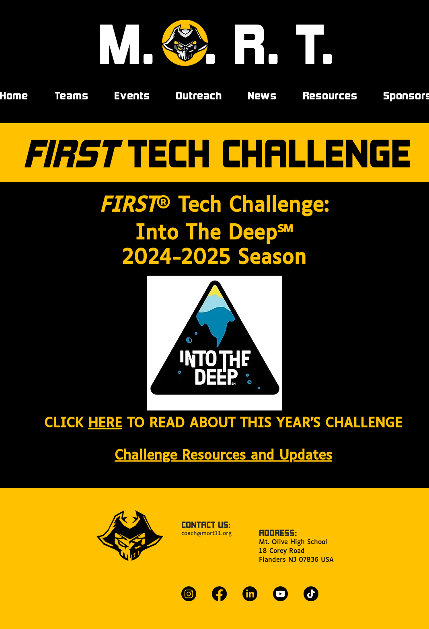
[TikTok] (311, 593)
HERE (105, 423)
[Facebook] (219, 593)
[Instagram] (188, 593)
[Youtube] (280, 593)
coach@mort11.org (206, 533)
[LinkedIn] (249, 593)
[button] (132, 95)
